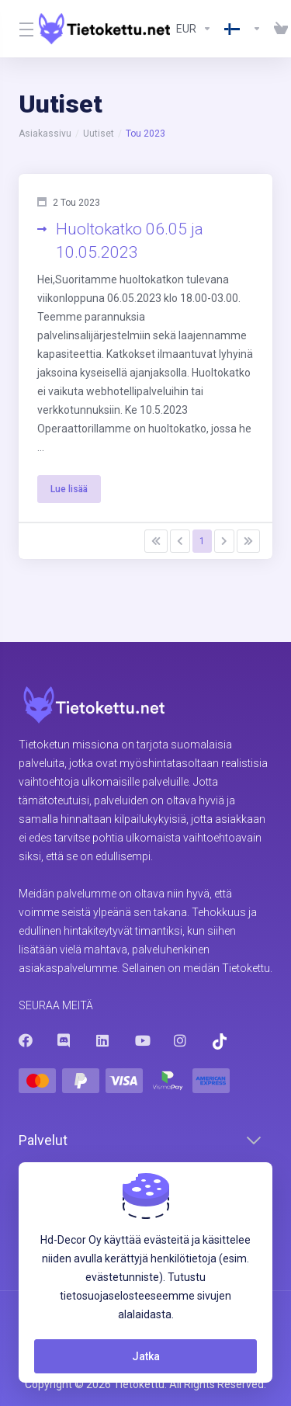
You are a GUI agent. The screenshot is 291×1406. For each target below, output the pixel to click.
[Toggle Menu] (19, 29)
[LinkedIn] (103, 1040)
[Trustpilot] (219, 1041)
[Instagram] (180, 1040)
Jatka (146, 1356)
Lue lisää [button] (69, 489)
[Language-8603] (243, 29)
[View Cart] (278, 29)
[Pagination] (156, 541)
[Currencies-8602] (194, 29)
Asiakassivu (45, 133)
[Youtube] (142, 1040)
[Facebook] (25, 1040)
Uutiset (98, 133)
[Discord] (64, 1040)
